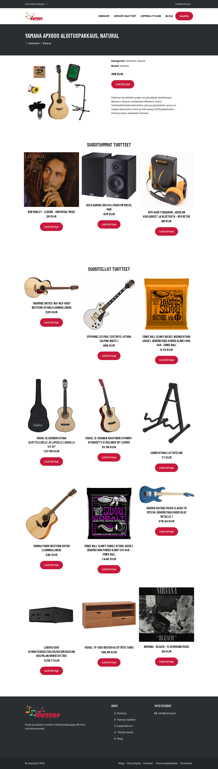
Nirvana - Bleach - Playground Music (166, 646)
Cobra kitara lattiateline (166, 453)
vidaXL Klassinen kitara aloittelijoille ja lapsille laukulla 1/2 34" (51, 442)
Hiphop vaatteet (125, 16)
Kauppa (184, 16)
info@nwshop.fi (183, 4)
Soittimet (34, 43)
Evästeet (148, 763)
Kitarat (47, 43)
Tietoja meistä (125, 732)
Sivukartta (186, 763)
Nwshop (104, 16)
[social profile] (47, 4)
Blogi (169, 16)
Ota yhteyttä (134, 763)
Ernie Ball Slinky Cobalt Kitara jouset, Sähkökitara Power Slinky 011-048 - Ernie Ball (109, 550)
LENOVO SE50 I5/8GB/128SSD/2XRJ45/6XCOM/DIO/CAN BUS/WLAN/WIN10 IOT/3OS (51, 651)
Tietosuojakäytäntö (166, 763)
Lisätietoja (123, 84)
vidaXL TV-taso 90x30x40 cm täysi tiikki (109, 647)
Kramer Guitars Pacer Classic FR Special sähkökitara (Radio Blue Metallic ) (167, 512)
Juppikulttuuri (151, 16)
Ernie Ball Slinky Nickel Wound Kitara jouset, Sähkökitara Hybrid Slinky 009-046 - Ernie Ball (166, 341)
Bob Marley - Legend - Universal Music (51, 212)
